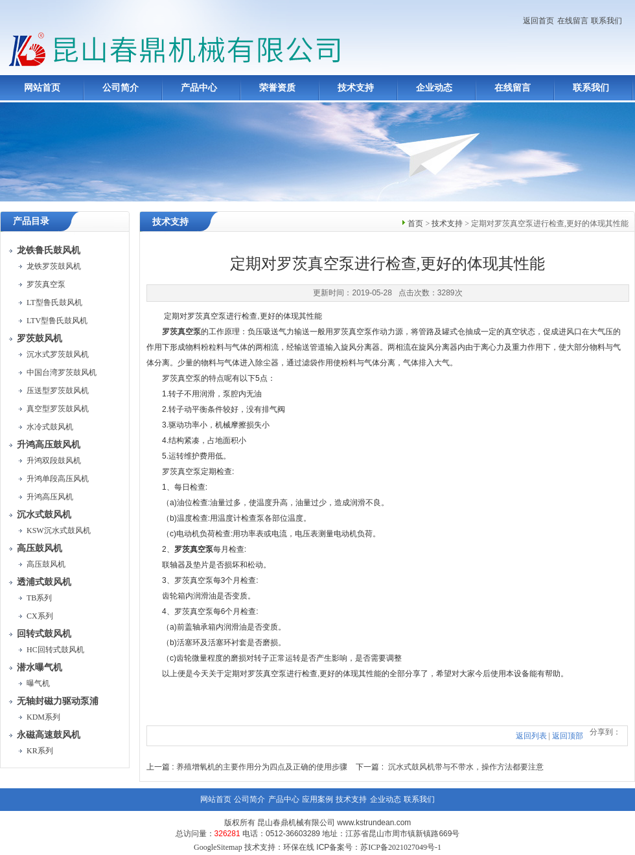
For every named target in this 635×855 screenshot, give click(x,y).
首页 (415, 223)
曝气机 (38, 683)
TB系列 (39, 597)
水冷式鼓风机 (50, 426)
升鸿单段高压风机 (58, 478)
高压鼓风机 (46, 564)
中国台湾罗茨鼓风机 (62, 372)
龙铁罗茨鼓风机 (54, 266)
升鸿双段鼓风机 (54, 460)
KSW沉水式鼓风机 (59, 530)
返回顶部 (567, 735)
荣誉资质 (277, 88)
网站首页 (42, 88)
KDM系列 (43, 717)
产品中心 (199, 88)
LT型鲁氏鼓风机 (54, 302)
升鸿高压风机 (50, 496)
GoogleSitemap (218, 847)
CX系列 (40, 616)
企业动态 (434, 88)
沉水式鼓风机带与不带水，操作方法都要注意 (466, 766)
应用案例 (317, 799)
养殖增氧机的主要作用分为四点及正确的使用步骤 (261, 766)
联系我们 (606, 20)
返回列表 (531, 735)
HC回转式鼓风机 (55, 649)
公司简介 (120, 88)
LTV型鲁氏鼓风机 (57, 320)
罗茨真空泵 (46, 284)
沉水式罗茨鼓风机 (58, 354)
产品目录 (31, 221)
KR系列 (40, 750)
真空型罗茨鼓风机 (58, 408)
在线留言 (572, 20)
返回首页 (538, 20)
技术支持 (356, 88)
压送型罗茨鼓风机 (58, 390)
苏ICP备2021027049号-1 (400, 847)
